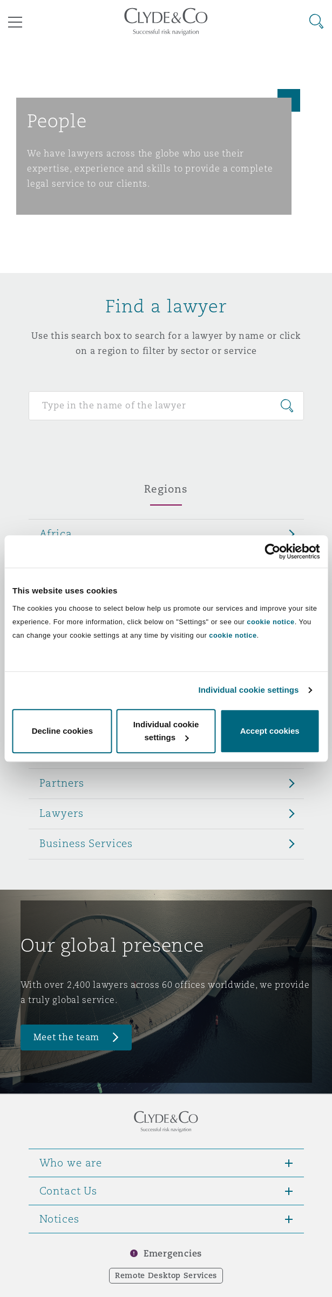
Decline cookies (62, 730)
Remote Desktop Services (166, 1275)
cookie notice (270, 622)
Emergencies (173, 1253)
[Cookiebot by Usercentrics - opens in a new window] (272, 551)
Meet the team (66, 1037)
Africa (55, 533)
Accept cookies (270, 730)
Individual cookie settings (249, 689)
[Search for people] (166, 405)
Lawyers (61, 813)
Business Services (86, 843)
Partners (61, 782)
